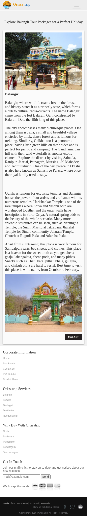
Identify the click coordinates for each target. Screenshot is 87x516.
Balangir (7, 394)
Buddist (7, 400)
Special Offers (8, 503)
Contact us (8, 368)
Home (6, 358)
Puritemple (8, 441)
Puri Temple (9, 374)
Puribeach (8, 436)
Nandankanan (10, 415)
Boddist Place (10, 379)
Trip (16, 4)
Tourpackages (10, 452)
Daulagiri (7, 405)
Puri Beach (9, 363)
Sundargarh (9, 447)
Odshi (6, 431)
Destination (9, 410)
